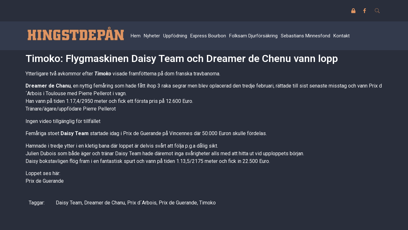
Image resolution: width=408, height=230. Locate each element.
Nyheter (152, 36)
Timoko (207, 203)
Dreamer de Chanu (104, 203)
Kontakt (341, 36)
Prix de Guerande (45, 181)
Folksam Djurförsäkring (253, 36)
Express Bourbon (208, 36)
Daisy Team (69, 203)
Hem (136, 36)
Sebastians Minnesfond (305, 36)
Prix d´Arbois (142, 203)
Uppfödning (175, 36)
